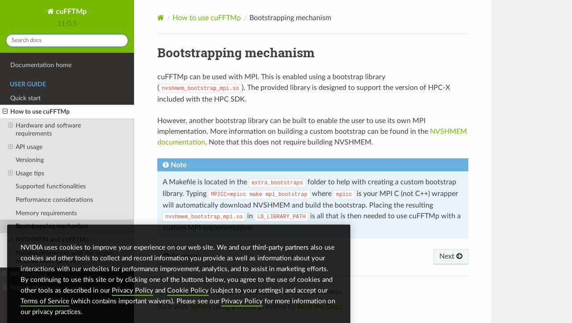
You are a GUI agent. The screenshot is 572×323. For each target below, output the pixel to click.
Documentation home (41, 65)
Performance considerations (54, 199)
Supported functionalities (51, 186)
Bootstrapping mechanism (52, 226)
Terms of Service (45, 309)
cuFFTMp (70, 11)
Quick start (25, 98)
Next (451, 256)
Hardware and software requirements (44, 129)
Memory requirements (46, 213)
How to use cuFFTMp (36, 112)
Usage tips (26, 174)
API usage (25, 147)
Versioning (30, 160)
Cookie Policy (188, 299)
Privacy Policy (132, 299)
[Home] (160, 17)
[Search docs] (67, 40)
